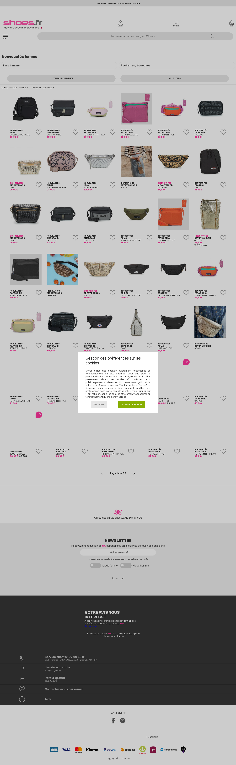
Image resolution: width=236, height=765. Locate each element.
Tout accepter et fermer (131, 404)
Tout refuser (99, 404)
